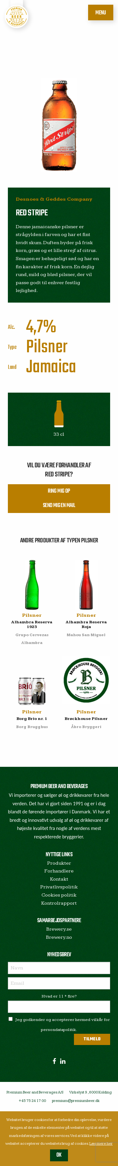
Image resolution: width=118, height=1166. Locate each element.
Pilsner (46, 347)
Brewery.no (59, 937)
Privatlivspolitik (59, 887)
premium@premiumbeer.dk (76, 1100)
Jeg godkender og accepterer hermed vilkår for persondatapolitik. (59, 1024)
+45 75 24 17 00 (32, 1100)
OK (59, 1155)
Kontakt (59, 879)
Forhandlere (59, 871)
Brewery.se (59, 929)
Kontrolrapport (59, 903)
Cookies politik (59, 895)
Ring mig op (59, 491)
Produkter (59, 863)
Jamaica (51, 367)
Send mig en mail (59, 505)
